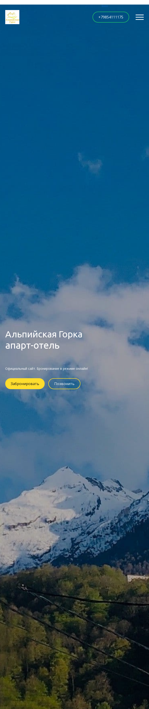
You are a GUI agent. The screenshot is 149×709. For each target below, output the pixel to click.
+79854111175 (110, 17)
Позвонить (64, 383)
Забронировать (25, 383)
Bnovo (105, 6)
